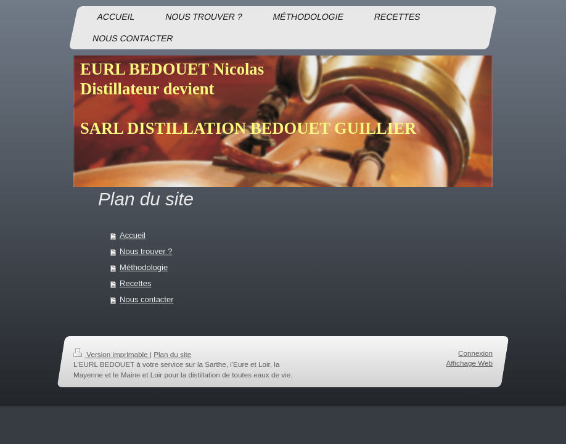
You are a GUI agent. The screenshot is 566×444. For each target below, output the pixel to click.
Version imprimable (111, 354)
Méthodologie (144, 267)
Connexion (475, 353)
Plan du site (172, 354)
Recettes (135, 283)
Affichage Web (469, 364)
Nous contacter (146, 299)
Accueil (133, 235)
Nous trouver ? (146, 251)
